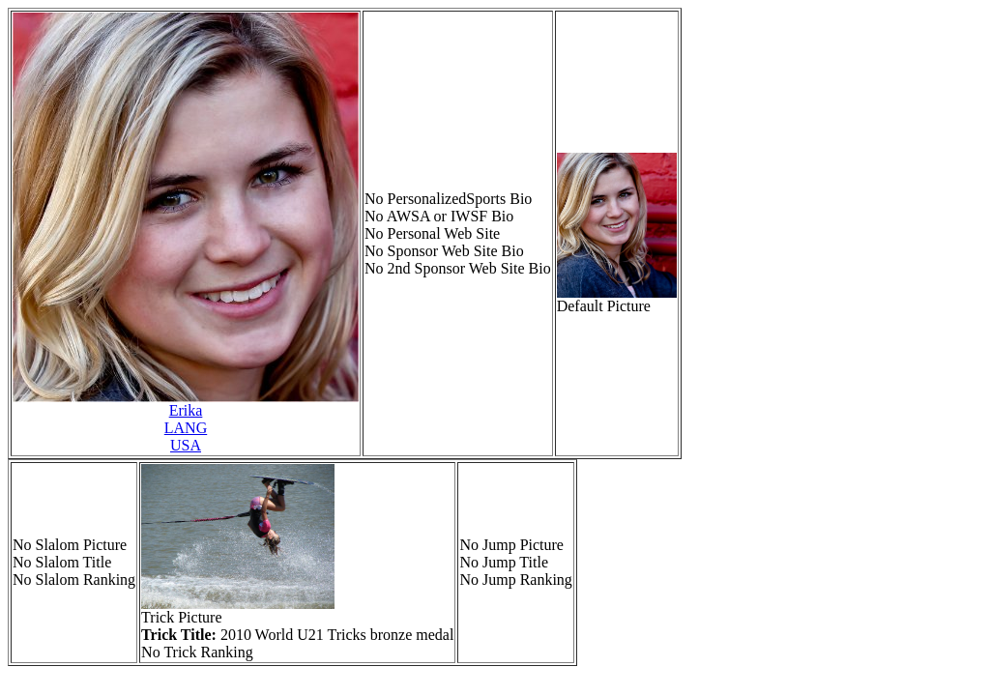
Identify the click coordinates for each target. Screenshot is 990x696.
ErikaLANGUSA (185, 427)
